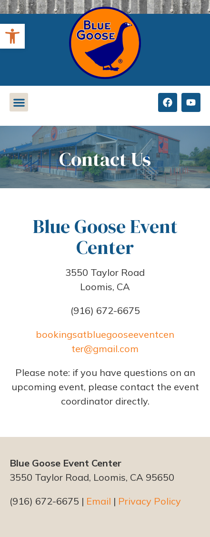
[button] (12, 36)
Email (98, 501)
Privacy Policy (149, 501)
